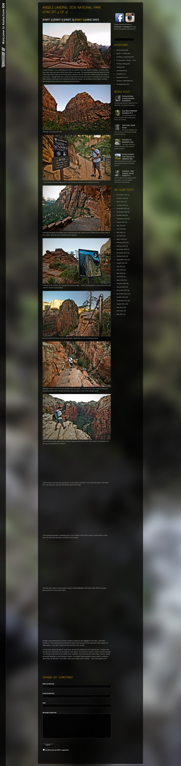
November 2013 (121, 212)
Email (48, 693)
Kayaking (119, 74)
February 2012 (121, 283)
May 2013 (119, 232)
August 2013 (120, 222)
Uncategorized (121, 84)
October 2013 (121, 215)
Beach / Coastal (121, 53)
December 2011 (121, 290)
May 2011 (119, 314)
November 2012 (121, 253)
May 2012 (119, 273)
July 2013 (119, 225)
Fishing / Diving (121, 64)
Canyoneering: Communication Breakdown (128, 98)
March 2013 (120, 239)
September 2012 (122, 260)
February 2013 (121, 242)
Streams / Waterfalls (123, 81)
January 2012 (121, 287)
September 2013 (122, 219)
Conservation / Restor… (124, 60)
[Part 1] (48, 19)
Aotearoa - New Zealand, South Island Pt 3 (128, 173)
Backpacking (120, 50)
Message (49, 712)
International (120, 70)
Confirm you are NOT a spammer (56, 750)
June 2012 (120, 270)
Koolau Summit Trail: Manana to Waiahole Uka (128, 156)
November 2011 (121, 294)
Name (48, 684)
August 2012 (120, 263)
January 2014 (121, 205)
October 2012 (121, 256)
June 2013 (120, 229)
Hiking (118, 67)
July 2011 (119, 307)
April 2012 (119, 277)
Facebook (117, 27)
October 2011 (121, 297)
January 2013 (121, 246)
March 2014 (120, 202)
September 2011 (122, 300)
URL (44, 703)
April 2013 (119, 236)
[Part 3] (69, 19)
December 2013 (121, 208)
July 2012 (119, 266)
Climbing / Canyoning (123, 57)
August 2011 (120, 304)
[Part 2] (58, 19)
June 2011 (120, 311)
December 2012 (121, 249)
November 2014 (121, 195)
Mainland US (120, 77)
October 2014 (121, 198)
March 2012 (120, 280)
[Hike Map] (92, 19)
